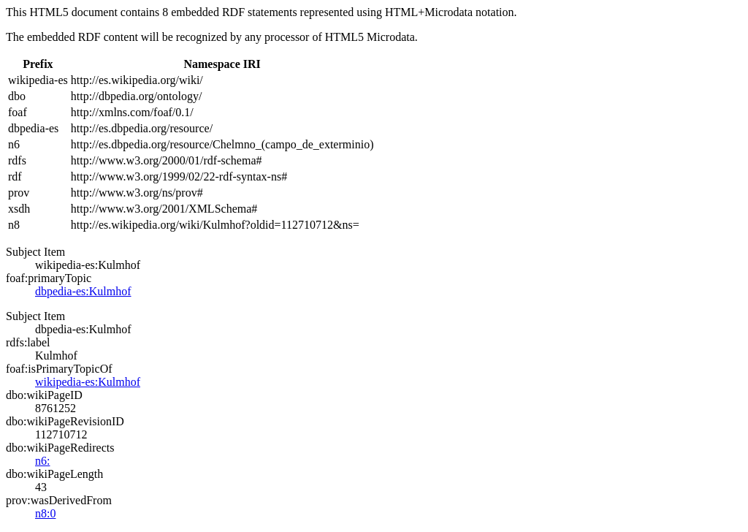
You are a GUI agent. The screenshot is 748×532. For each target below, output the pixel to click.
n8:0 (45, 513)
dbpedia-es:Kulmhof (83, 291)
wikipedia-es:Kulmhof (87, 382)
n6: (42, 461)
